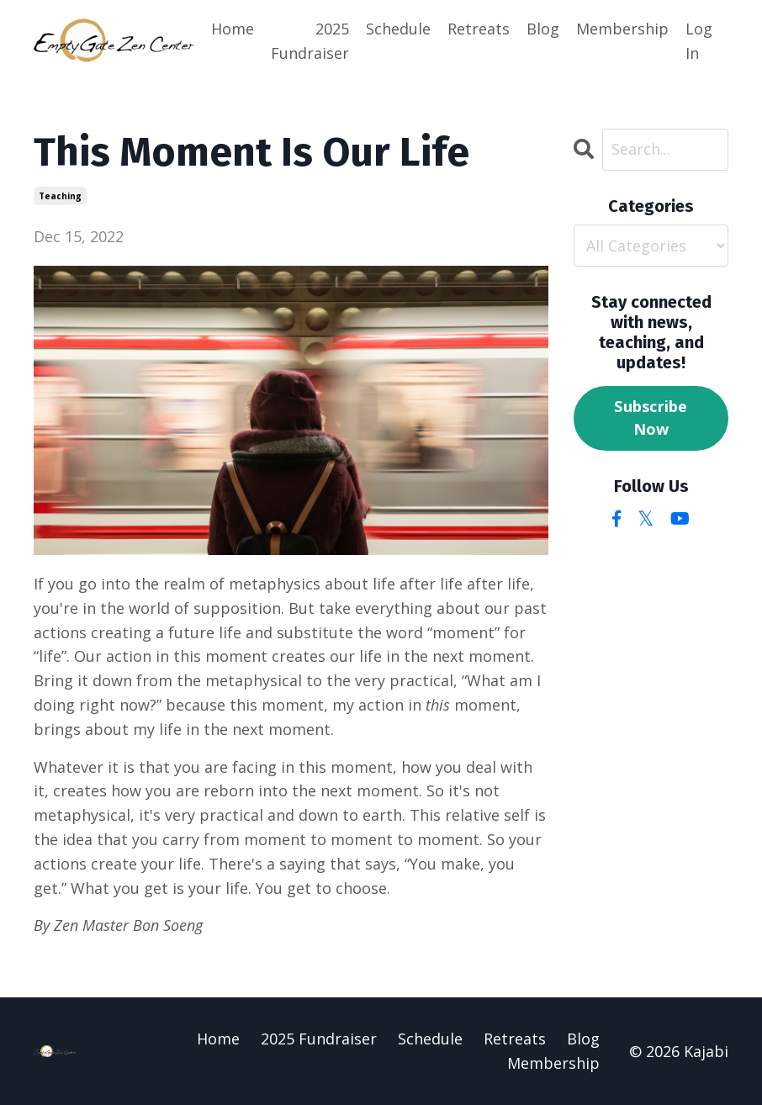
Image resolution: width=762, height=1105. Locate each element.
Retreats (478, 29)
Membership (622, 29)
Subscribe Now (650, 417)
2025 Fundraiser (310, 41)
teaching (60, 196)
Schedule (398, 29)
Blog (543, 29)
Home (232, 29)
